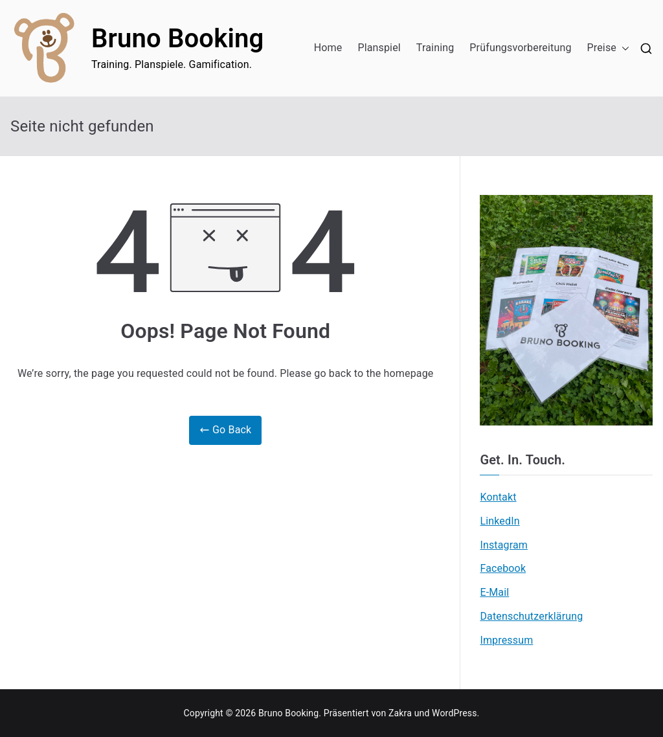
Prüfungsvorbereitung (520, 47)
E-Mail (494, 592)
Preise (608, 48)
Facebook (503, 568)
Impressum (506, 640)
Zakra (400, 713)
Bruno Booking (177, 38)
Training (435, 47)
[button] (622, 48)
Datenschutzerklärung (531, 616)
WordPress (454, 713)
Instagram (504, 545)
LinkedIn (499, 521)
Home (328, 47)
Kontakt (498, 497)
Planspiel (378, 47)
